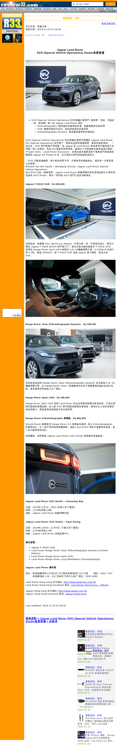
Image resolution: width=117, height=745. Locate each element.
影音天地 (19, 9)
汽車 (60, 9)
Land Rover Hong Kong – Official (89, 585)
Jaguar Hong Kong (76, 594)
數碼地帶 (37, 9)
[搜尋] (87, 4)
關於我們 (109, 9)
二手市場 (72, 9)
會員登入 (103, 11)
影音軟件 (28, 9)
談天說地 (47, 9)
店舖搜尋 (82, 9)
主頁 (3, 9)
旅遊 (54, 9)
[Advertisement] (51, 649)
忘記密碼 (112, 11)
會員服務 (100, 9)
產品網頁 (91, 9)
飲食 (65, 9)
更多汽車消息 (108, 23)
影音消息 (10, 9)
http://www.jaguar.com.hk (72, 591)
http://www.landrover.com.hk (80, 582)
